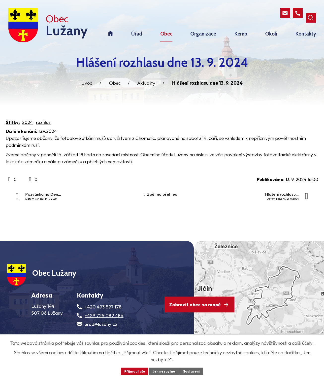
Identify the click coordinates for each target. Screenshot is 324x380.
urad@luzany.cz (101, 334)
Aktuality (146, 89)
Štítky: (13, 128)
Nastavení (192, 371)
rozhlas (43, 128)
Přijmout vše (133, 371)
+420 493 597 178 (103, 316)
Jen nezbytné (163, 371)
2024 (27, 128)
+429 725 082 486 (104, 325)
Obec (115, 89)
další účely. (303, 343)
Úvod (86, 89)
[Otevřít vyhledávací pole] (311, 13)
